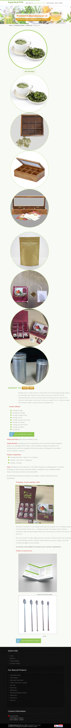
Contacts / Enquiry (15, 663)
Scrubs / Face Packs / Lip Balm (18, 683)
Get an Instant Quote (24, 434)
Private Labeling (14, 661)
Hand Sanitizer (14, 678)
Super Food (13, 695)
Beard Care (13, 688)
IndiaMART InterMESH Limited (29, 726)
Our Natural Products (19, 25)
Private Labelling (50, 3)
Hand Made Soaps (15, 675)
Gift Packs (12, 700)
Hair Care (12, 685)
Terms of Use (36, 725)
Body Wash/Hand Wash (16, 680)
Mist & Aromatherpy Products (18, 693)
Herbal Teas (29, 25)
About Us (31, 3)
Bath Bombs (13, 690)
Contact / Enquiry (59, 3)
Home (27, 3)
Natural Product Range (40, 3)
